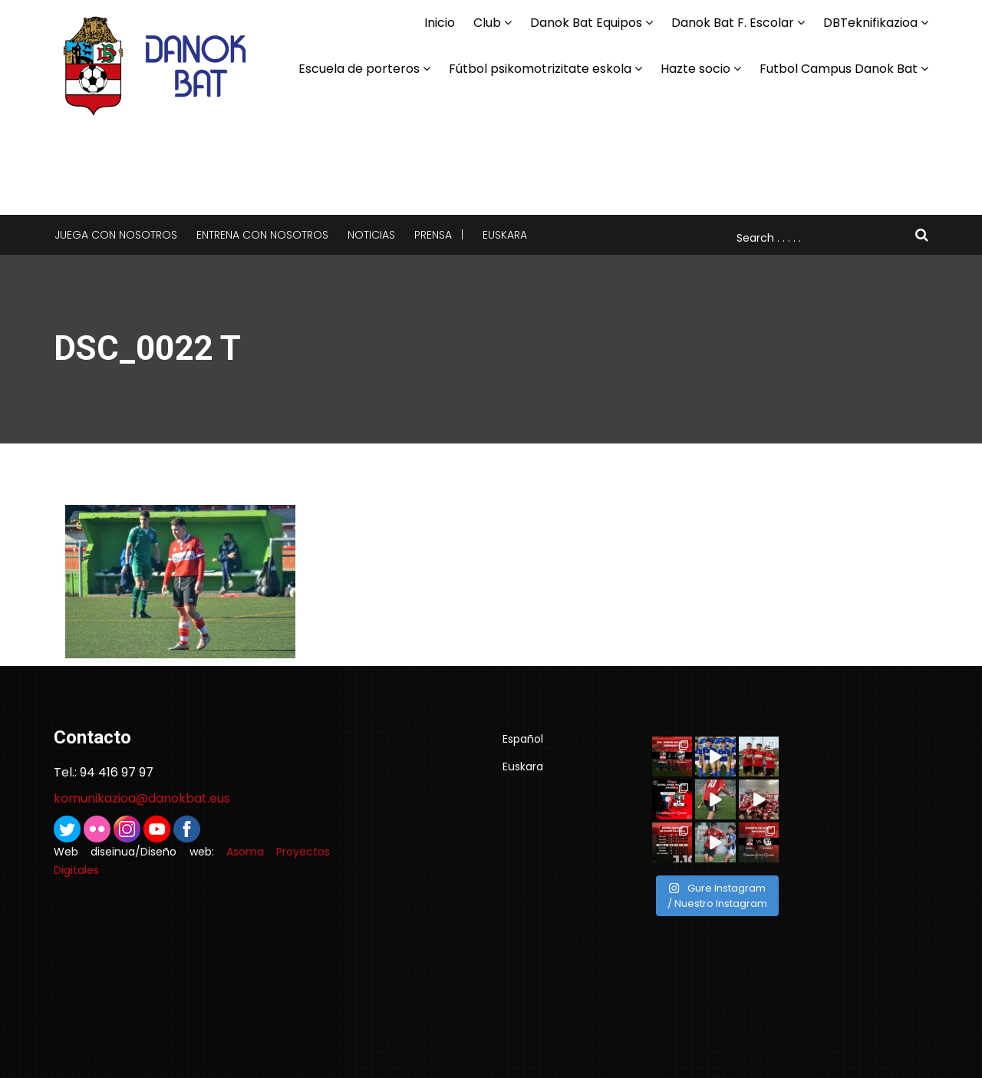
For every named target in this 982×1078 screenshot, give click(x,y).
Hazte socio (695, 68)
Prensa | (438, 234)
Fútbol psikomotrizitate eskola (540, 68)
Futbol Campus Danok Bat (839, 68)
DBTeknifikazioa (870, 22)
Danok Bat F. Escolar (732, 22)
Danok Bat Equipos (586, 22)
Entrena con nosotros (262, 234)
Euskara (505, 234)
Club (487, 22)
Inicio (439, 22)
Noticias (371, 234)
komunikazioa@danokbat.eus (142, 798)
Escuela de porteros (359, 68)
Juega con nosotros (115, 234)
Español (523, 739)
